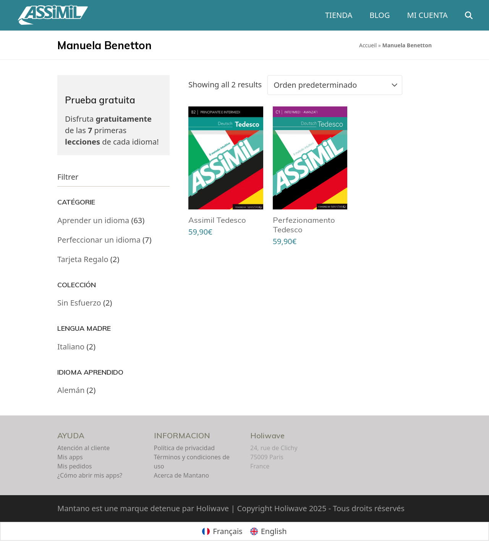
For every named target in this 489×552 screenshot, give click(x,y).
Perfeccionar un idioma (99, 240)
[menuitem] (222, 531)
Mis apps (70, 457)
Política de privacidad (184, 448)
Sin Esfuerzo (79, 303)
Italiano (70, 346)
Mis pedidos (74, 466)
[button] (474, 15)
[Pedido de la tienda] (335, 85)
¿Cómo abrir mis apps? (89, 475)
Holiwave (267, 435)
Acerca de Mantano (181, 475)
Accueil (368, 45)
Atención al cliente (83, 448)
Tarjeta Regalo (82, 259)
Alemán (71, 390)
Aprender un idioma (93, 220)
